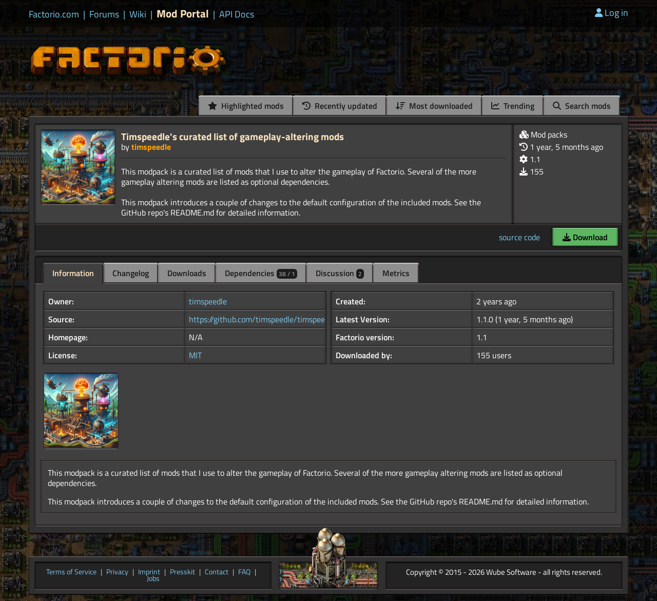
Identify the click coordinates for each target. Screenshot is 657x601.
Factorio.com (54, 14)
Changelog (130, 273)
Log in (611, 13)
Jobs (153, 579)
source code (519, 237)
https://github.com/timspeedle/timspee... (259, 319)
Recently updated (339, 106)
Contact (216, 572)
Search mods (582, 106)
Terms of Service (71, 572)
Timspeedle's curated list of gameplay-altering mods (232, 136)
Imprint (149, 572)
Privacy (117, 572)
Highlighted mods (246, 106)
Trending (512, 106)
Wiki (137, 14)
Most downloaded (434, 106)
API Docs (236, 14)
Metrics (396, 273)
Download (585, 237)
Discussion (340, 273)
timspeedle (151, 147)
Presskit (182, 572)
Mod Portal (183, 13)
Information (73, 273)
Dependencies (261, 273)
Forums (104, 14)
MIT (195, 355)
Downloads (186, 273)
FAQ (244, 572)
